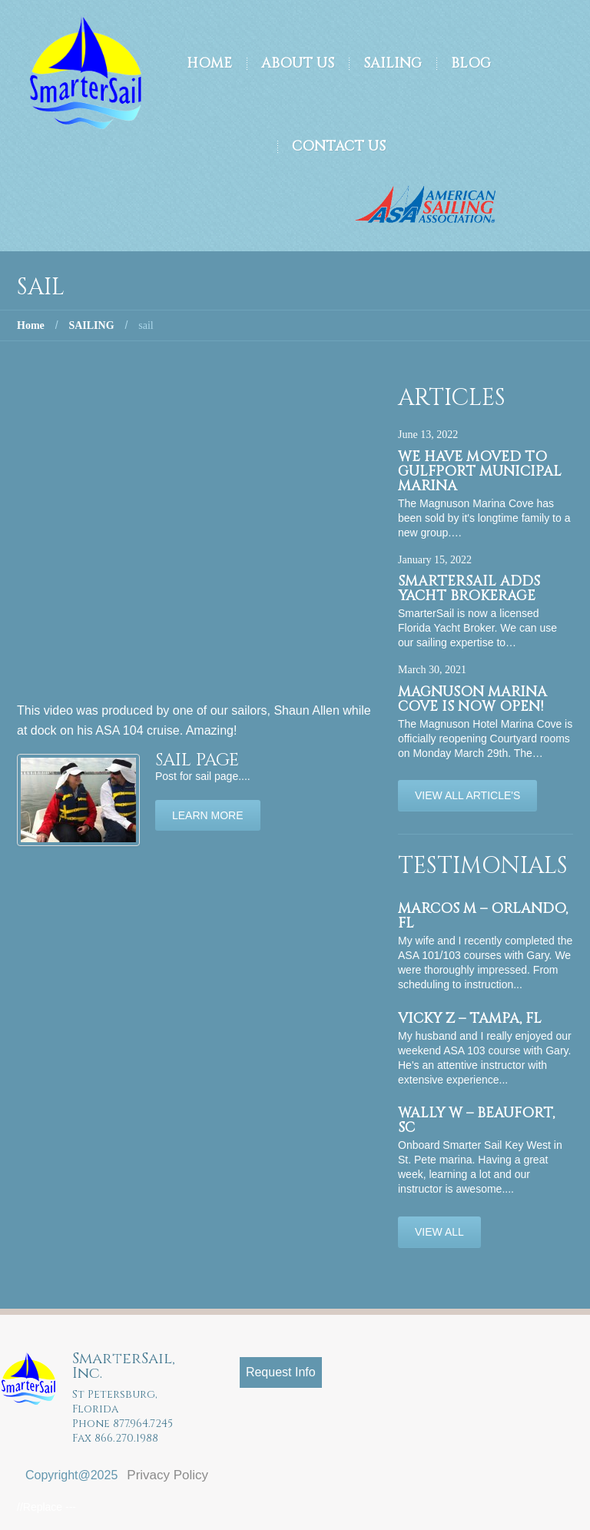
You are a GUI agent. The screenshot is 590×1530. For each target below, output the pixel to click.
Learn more (208, 815)
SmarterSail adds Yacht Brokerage (469, 589)
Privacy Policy (167, 1475)
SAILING (91, 325)
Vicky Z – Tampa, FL (470, 1018)
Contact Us (339, 146)
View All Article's (467, 795)
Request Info (281, 1372)
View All (439, 1232)
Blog (471, 63)
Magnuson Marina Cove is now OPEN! (472, 699)
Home (209, 63)
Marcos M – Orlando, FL (483, 916)
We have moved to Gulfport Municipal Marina (480, 471)
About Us (297, 63)
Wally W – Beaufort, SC (476, 1120)
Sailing (392, 63)
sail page (197, 760)
